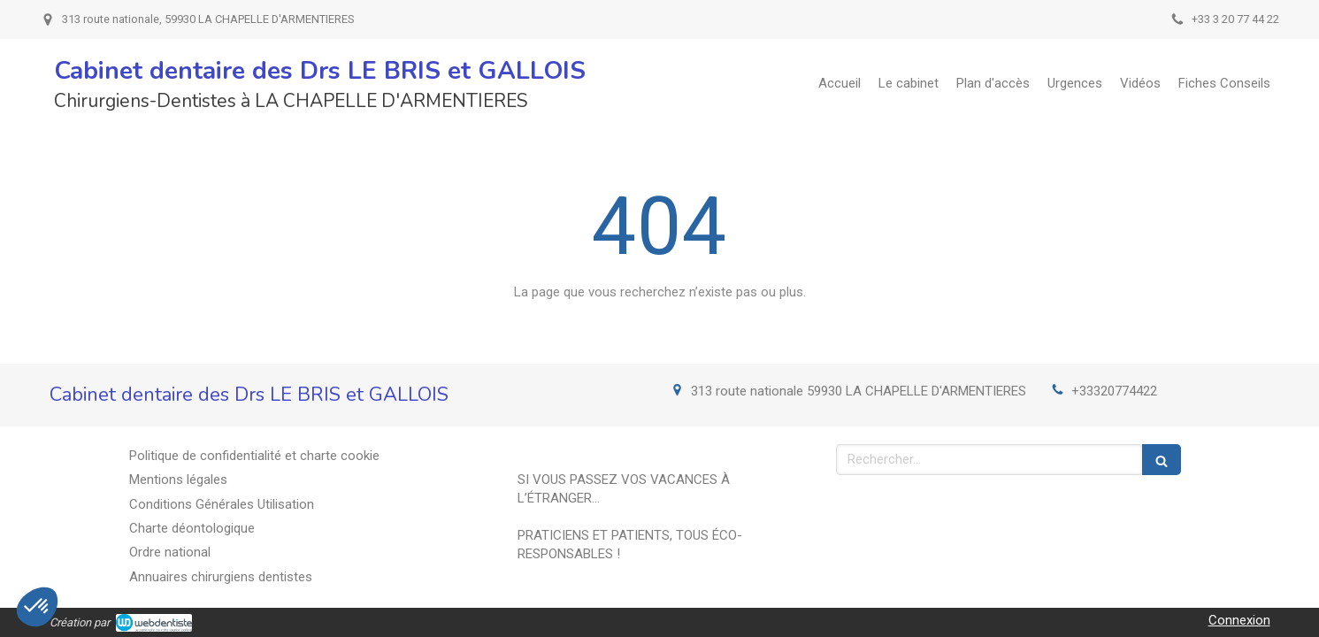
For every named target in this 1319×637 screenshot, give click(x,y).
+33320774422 (1114, 391)
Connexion (1239, 620)
